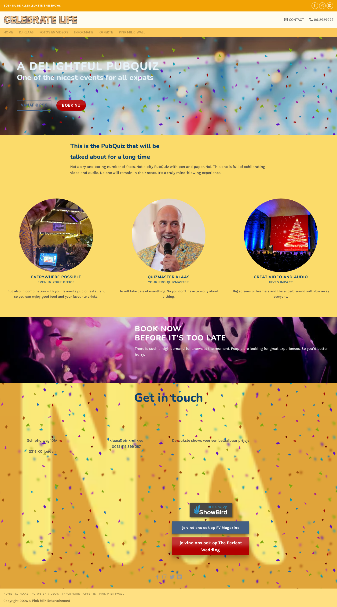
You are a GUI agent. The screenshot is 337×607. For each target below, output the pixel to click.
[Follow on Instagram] (322, 5)
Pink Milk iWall (132, 32)
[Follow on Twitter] (172, 577)
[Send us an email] (329, 5)
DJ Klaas (26, 32)
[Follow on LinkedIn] (179, 577)
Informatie (83, 32)
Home (8, 32)
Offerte (106, 32)
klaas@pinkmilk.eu (126, 440)
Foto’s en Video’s (54, 32)
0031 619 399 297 (126, 446)
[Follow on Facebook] (314, 5)
